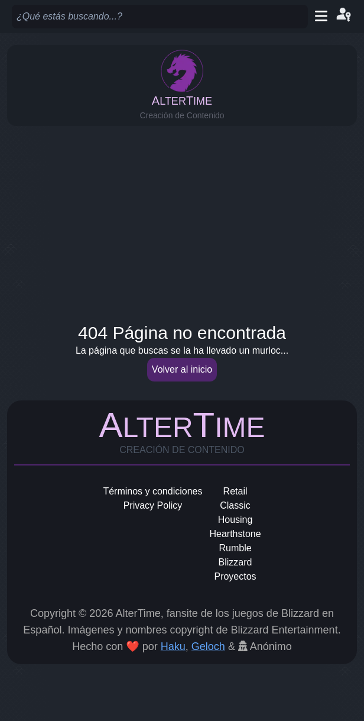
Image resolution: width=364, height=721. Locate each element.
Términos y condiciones (152, 491)
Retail (235, 491)
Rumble (235, 548)
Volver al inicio (182, 369)
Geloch (208, 646)
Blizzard (235, 562)
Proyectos (235, 576)
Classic (235, 505)
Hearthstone (235, 534)
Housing (235, 520)
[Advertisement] (182, 220)
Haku (173, 646)
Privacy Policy (153, 505)
